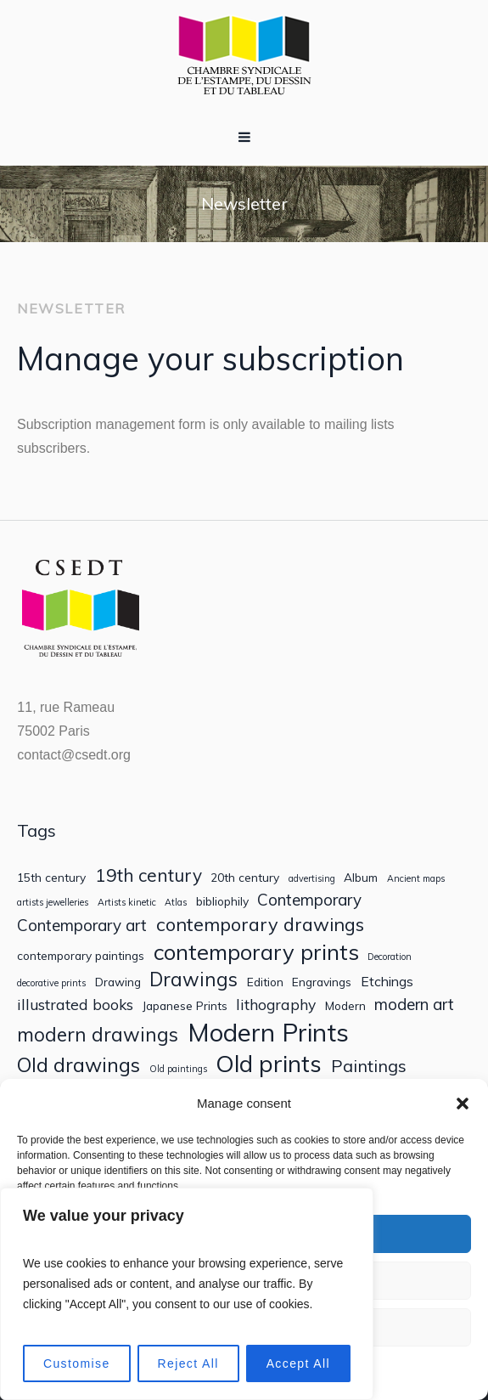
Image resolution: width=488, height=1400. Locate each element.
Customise (76, 1363)
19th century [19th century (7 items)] (148, 875)
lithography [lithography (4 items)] (276, 1004)
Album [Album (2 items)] (361, 877)
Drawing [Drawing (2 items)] (118, 982)
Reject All (187, 1363)
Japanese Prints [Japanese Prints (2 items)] (185, 1006)
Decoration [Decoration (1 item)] (389, 956)
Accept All (298, 1363)
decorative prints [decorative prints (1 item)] (51, 983)
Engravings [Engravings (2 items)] (321, 982)
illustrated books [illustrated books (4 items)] (75, 1004)
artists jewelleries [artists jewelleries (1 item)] (52, 902)
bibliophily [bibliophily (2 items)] (222, 901)
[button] (462, 1103)
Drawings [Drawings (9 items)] (193, 979)
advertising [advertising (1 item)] (312, 878)
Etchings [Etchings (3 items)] (387, 982)
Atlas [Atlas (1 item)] (176, 902)
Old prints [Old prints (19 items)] (269, 1063)
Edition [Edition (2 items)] (265, 982)
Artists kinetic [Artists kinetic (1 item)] (127, 902)
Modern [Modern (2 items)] (345, 1006)
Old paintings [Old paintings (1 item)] (178, 1069)
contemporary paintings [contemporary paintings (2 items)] (80, 955)
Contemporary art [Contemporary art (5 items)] (82, 925)
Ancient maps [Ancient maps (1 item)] (416, 878)
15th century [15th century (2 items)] (51, 877)
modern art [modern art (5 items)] (414, 1004)
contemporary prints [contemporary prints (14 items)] (256, 952)
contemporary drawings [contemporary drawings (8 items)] (260, 924)
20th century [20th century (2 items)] (244, 877)
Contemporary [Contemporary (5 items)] (309, 900)
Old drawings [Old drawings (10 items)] (78, 1065)
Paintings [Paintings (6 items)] (369, 1066)
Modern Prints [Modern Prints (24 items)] (268, 1032)
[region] (186, 1294)
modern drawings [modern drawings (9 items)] (97, 1034)
